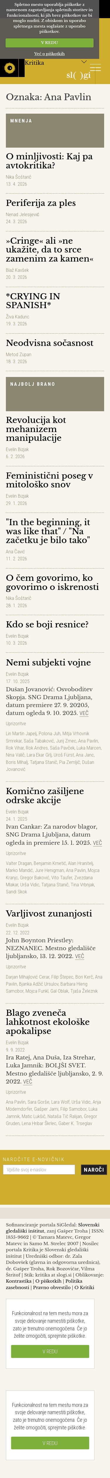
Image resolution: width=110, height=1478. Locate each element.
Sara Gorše (38, 1102)
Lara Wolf (60, 1102)
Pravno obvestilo (52, 1287)
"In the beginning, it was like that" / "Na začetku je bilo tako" (48, 531)
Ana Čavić (15, 551)
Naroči (94, 1169)
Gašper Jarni (46, 1109)
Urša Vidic (29, 885)
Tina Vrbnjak (82, 885)
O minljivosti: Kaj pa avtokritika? (49, 161)
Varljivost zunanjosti (49, 914)
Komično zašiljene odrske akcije (45, 795)
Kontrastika (19, 1281)
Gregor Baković (34, 877)
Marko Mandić (19, 870)
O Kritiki (84, 1287)
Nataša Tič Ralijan (65, 1116)
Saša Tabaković (39, 741)
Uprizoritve (16, 723)
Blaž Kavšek (17, 270)
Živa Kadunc (17, 317)
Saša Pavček (62, 748)
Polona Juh (49, 733)
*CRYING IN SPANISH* (33, 301)
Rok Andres (37, 748)
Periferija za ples (41, 203)
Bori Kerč (84, 977)
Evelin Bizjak (17, 449)
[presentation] (47, 1187)
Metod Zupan (18, 354)
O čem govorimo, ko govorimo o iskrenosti (52, 582)
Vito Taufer (61, 877)
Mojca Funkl (37, 991)
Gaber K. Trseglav (75, 1123)
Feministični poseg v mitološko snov (49, 480)
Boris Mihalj (17, 762)
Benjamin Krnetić (50, 863)
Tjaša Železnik (84, 991)
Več (84, 713)
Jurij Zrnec (66, 741)
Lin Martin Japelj (21, 733)
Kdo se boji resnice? (47, 624)
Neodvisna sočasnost (49, 343)
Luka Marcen (89, 748)
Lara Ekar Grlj (39, 755)
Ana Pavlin (88, 741)
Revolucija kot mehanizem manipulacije (36, 429)
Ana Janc (85, 755)
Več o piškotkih (49, 53)
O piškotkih (48, 1281)
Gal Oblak (59, 991)
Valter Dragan (19, 863)
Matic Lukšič (33, 1116)
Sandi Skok (16, 892)
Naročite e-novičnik (34, 1159)
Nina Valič (15, 755)
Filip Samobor (73, 1109)
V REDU (49, 42)
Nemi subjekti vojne (48, 663)
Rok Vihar (15, 748)
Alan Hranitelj (80, 863)
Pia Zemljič (69, 762)
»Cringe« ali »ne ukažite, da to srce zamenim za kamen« (50, 250)
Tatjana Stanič (43, 762)
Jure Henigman (49, 870)
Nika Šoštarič (18, 177)
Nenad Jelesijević (22, 214)
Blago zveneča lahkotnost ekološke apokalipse (48, 1022)
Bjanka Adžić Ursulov (38, 984)
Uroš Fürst (64, 755)
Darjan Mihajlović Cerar (27, 977)
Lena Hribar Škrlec (39, 1123)
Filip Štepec (62, 977)
